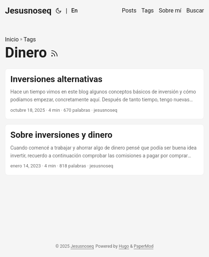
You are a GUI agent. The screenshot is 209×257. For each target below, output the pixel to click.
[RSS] (54, 52)
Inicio (12, 39)
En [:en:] (74, 10)
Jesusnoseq (28, 11)
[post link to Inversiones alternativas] (104, 94)
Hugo (124, 246)
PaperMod (143, 246)
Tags (30, 39)
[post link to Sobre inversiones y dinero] (104, 150)
